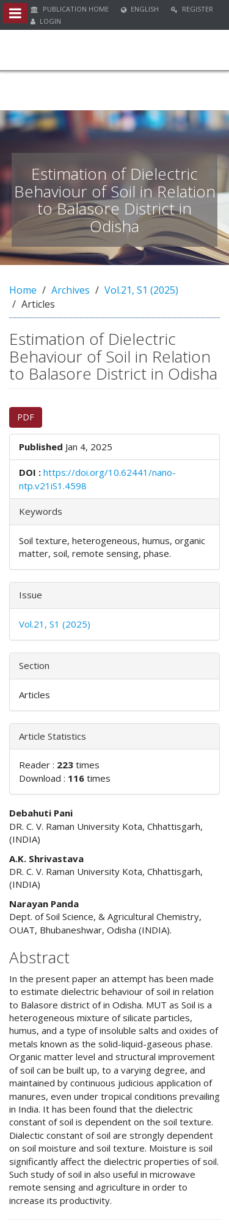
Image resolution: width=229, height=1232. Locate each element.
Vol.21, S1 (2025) (141, 290)
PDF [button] (25, 417)
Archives (70, 290)
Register (192, 8)
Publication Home (70, 8)
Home (23, 290)
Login (46, 21)
